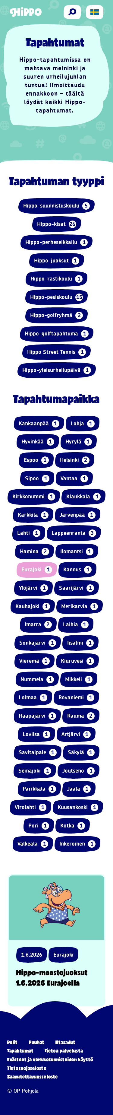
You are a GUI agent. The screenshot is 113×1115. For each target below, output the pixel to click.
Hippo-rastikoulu (56, 279)
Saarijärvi (76, 588)
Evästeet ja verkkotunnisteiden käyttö (50, 1059)
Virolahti (30, 807)
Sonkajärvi (37, 643)
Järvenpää (78, 515)
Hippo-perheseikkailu (56, 242)
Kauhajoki (32, 606)
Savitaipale (38, 752)
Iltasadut (65, 1042)
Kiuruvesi (77, 661)
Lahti (28, 533)
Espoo (36, 460)
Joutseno (78, 771)
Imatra (38, 624)
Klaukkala (83, 496)
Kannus (77, 569)
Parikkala (39, 789)
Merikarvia (79, 606)
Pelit (12, 1042)
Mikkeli (79, 679)
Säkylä (81, 752)
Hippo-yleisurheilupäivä (56, 370)
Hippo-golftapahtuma (57, 334)
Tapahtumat (20, 1050)
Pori (38, 826)
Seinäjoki (34, 771)
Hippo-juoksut (56, 261)
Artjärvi (76, 734)
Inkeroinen (77, 844)
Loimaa (33, 697)
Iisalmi (80, 643)
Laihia (76, 624)
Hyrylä (78, 442)
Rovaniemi (76, 697)
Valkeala (32, 844)
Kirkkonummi (33, 496)
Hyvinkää (37, 442)
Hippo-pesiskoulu (56, 297)
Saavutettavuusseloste (32, 1076)
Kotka (72, 826)
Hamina (34, 551)
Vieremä (34, 661)
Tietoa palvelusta (64, 1050)
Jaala (79, 789)
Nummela (37, 679)
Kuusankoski (78, 807)
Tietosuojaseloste (26, 1068)
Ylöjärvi (33, 588)
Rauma (81, 716)
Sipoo (37, 478)
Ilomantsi (76, 551)
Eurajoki (36, 569)
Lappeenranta (74, 533)
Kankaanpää (39, 423)
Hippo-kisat (56, 224)
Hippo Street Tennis (56, 352)
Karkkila (33, 515)
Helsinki (74, 460)
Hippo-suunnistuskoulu (56, 206)
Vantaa (74, 478)
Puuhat (37, 1042)
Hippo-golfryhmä (56, 315)
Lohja (83, 423)
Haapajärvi (37, 716)
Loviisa (36, 734)
